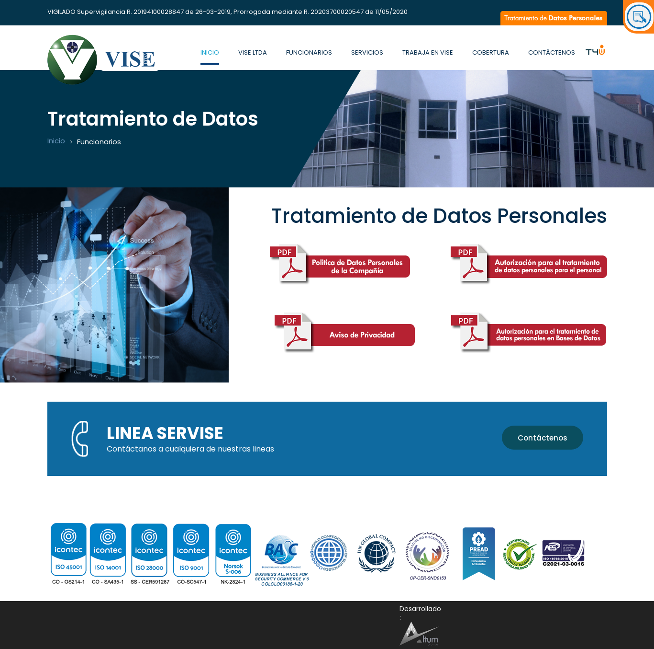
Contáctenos (551, 52)
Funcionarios (309, 52)
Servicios (367, 52)
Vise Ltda (252, 52)
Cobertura (490, 52)
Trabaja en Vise (427, 52)
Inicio (209, 52)
